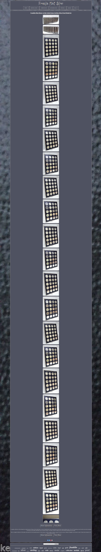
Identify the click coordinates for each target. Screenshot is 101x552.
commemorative (17, 548)
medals (76, 550)
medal (56, 550)
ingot (59, 548)
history (51, 550)
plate (27, 548)
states (39, 550)
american (50, 548)
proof (87, 550)
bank (79, 548)
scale (83, 548)
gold (66, 548)
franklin (73, 547)
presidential (23, 548)
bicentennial (14, 550)
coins (54, 548)
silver (23, 550)
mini (42, 550)
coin (46, 550)
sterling (33, 550)
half (63, 548)
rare (31, 548)
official (82, 550)
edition (35, 548)
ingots (41, 548)
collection (69, 550)
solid (86, 548)
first (18, 550)
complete (62, 550)
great (45, 548)
